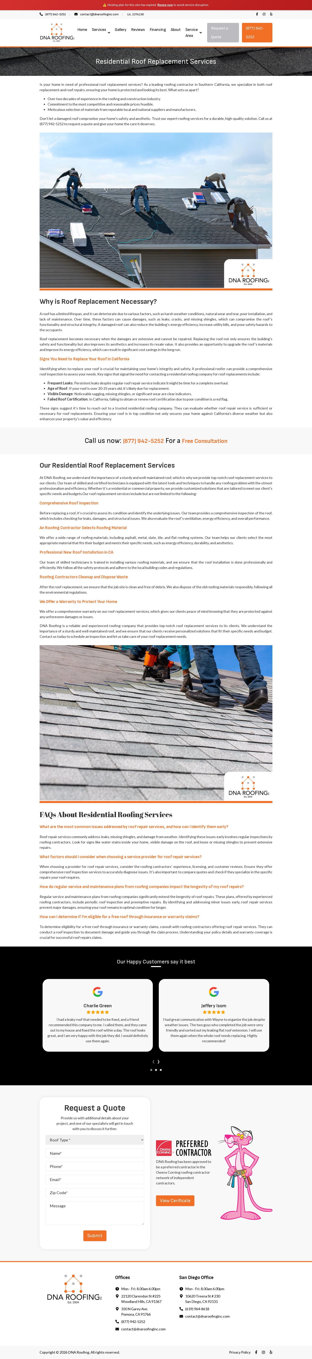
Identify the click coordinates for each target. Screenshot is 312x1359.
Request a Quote (219, 32)
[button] (151, 1070)
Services (99, 29)
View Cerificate (175, 1201)
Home (82, 29)
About (176, 29)
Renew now (165, 5)
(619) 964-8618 (197, 1309)
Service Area (191, 32)
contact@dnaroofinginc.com (99, 14)
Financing (158, 29)
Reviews (138, 29)
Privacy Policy (240, 1352)
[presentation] (153, 1061)
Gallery (120, 29)
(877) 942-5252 (55, 14)
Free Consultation (209, 441)
